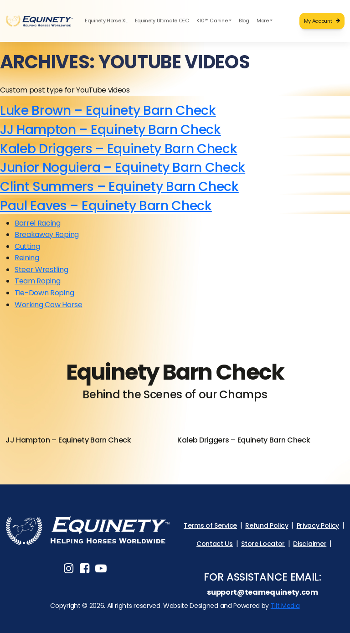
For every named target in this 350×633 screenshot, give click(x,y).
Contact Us (214, 543)
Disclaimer (309, 543)
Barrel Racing (38, 223)
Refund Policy (266, 525)
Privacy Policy (318, 525)
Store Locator (263, 543)
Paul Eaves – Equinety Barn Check (106, 205)
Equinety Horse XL (106, 20)
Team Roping (37, 281)
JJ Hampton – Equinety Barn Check (110, 129)
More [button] (263, 20)
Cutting (27, 246)
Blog (244, 20)
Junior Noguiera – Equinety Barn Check (122, 167)
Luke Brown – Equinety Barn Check (108, 110)
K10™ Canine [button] (211, 20)
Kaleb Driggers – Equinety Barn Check (118, 148)
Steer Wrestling (41, 269)
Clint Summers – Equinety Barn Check (119, 186)
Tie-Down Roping (44, 293)
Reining (27, 257)
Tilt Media (285, 605)
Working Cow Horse (48, 304)
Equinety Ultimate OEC (162, 20)
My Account (322, 21)
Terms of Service (210, 525)
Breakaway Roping (47, 234)
